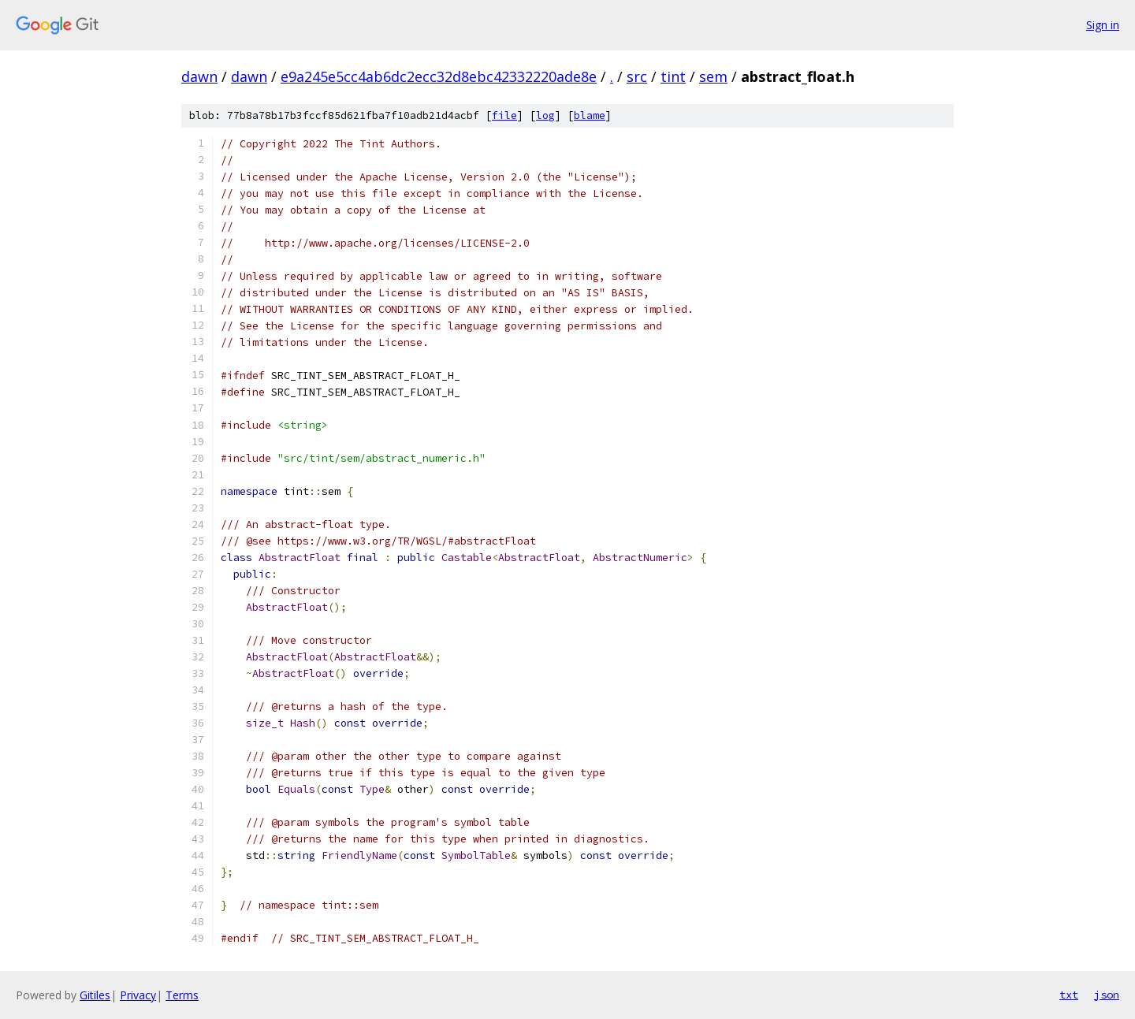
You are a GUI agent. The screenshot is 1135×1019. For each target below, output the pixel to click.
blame (589, 115)
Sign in (1102, 24)
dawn (199, 76)
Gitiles (95, 994)
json (1106, 994)
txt (1068, 994)
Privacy (138, 994)
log (545, 115)
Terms (182, 994)
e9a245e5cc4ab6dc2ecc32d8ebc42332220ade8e (439, 76)
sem (713, 76)
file (504, 115)
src (637, 76)
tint (673, 76)
